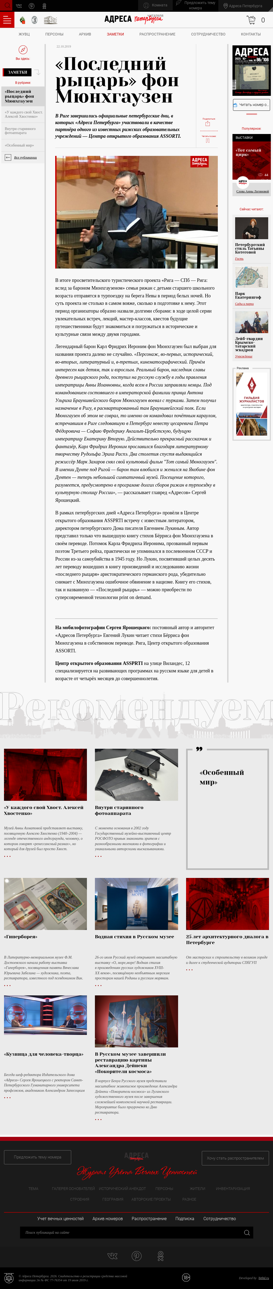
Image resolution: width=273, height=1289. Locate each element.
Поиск (7, 5)
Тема (33, 1188)
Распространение (157, 34)
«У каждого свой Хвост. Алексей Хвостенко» (24, 114)
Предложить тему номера (34, 1156)
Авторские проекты (151, 1199)
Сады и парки (244, 304)
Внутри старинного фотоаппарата (20, 131)
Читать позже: (209, 137)
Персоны (54, 34)
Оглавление (7, 20)
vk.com (21, 6)
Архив (85, 34)
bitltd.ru (264, 1278)
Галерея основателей (73, 1188)
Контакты (251, 34)
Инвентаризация (233, 1188)
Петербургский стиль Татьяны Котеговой (250, 248)
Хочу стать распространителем (239, 1156)
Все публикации (25, 157)
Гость (239, 259)
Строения (79, 1199)
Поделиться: (209, 116)
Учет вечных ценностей (60, 1218)
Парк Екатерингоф (248, 295)
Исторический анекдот (122, 1188)
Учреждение (243, 356)
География (112, 1199)
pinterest (34, 6)
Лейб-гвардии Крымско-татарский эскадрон (249, 344)
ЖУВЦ (24, 34)
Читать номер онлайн (251, 105)
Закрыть (246, 1232)
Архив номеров (108, 1218)
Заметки (115, 34)
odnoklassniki (46, 6)
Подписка (184, 1218)
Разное (189, 1199)
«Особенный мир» (19, 145)
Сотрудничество (208, 34)
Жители (197, 1188)
